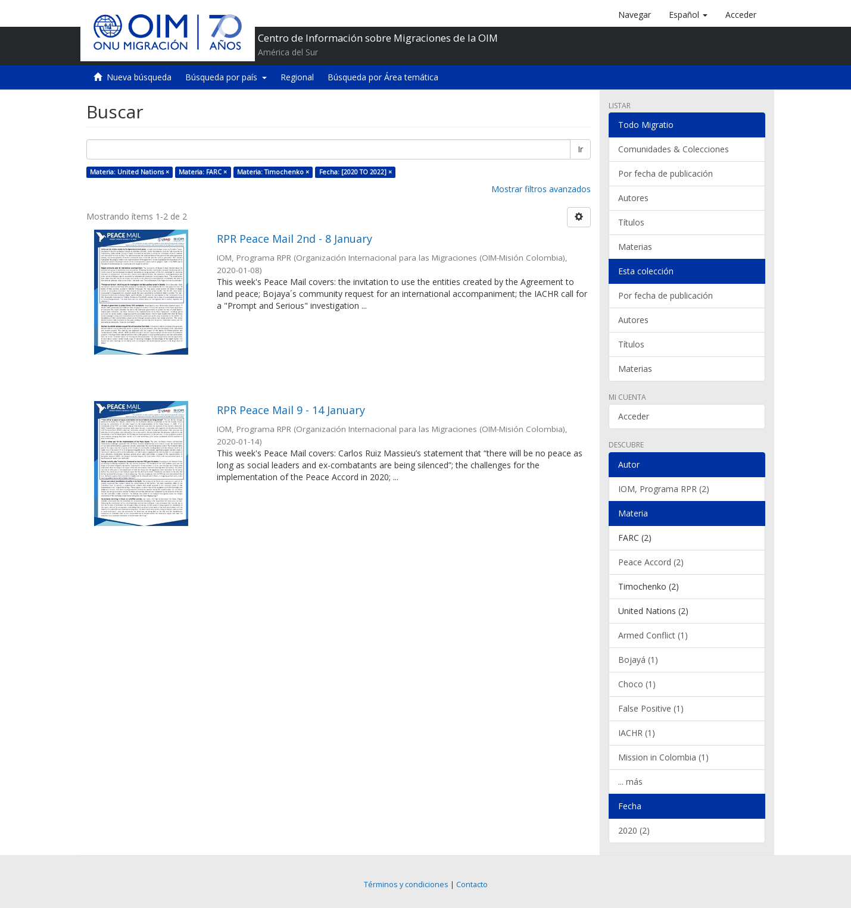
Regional (297, 77)
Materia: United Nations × (129, 172)
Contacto (472, 884)
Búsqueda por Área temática (383, 77)
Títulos (631, 222)
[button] (688, 15)
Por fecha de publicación (665, 173)
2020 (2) (634, 830)
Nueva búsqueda (139, 77)
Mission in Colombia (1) (663, 757)
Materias (635, 246)
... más (630, 781)
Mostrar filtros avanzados (541, 189)
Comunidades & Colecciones (673, 149)
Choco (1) (637, 684)
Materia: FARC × (203, 172)
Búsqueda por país (226, 77)
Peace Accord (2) (651, 562)
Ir (580, 149)
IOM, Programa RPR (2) (663, 488)
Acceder (633, 416)
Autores (633, 197)
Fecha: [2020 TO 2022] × (355, 172)
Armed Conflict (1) (653, 635)
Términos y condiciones (406, 884)
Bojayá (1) (638, 659)
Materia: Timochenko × (273, 172)
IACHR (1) (636, 732)
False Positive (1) (651, 708)
